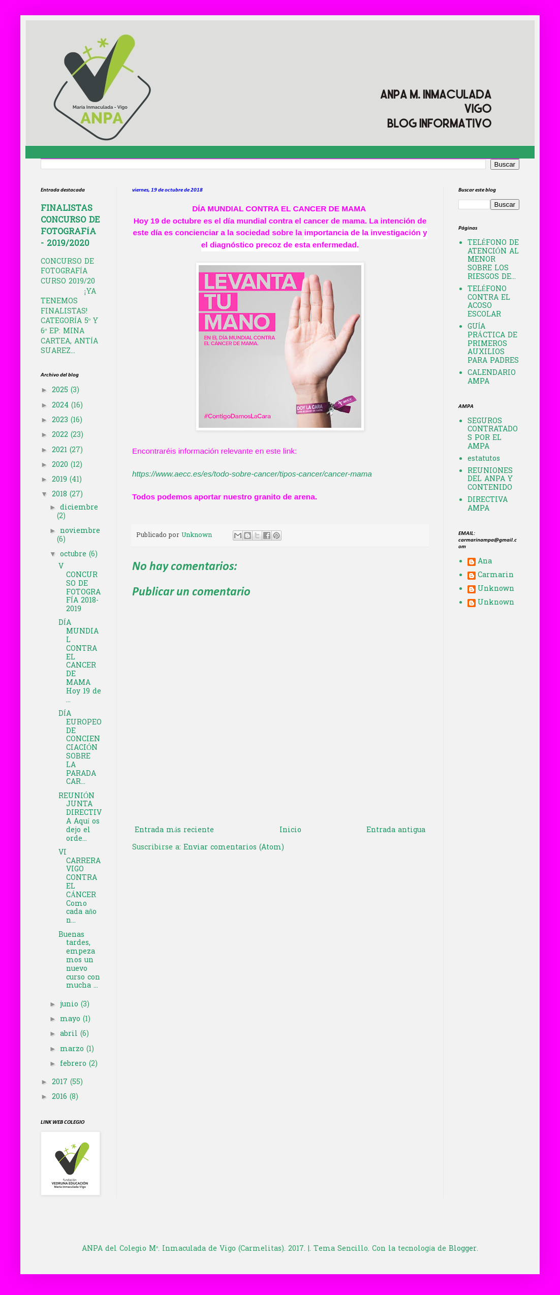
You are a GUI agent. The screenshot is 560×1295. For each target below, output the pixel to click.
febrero (74, 1064)
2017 (61, 1082)
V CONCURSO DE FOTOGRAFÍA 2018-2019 (79, 588)
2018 (61, 494)
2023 (61, 420)
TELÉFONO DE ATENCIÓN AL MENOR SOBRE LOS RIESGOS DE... (493, 260)
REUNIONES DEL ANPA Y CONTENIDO (490, 480)
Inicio (290, 830)
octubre (74, 554)
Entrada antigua (395, 830)
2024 (61, 405)
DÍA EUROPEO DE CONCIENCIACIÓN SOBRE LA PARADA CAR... (80, 748)
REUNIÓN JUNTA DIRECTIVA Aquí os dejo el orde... (80, 817)
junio (70, 1004)
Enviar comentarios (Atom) (233, 847)
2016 (61, 1097)
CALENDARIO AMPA (492, 377)
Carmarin (496, 576)
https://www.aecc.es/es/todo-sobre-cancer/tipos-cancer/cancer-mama (252, 473)
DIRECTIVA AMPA (488, 504)
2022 (61, 435)
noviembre (80, 531)
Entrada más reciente (174, 830)
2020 (61, 465)
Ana (485, 562)
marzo (73, 1049)
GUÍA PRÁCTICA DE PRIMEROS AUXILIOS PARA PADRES (493, 344)
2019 (61, 480)
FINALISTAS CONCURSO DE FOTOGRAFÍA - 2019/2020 (70, 226)
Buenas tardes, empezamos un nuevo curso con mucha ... (79, 961)
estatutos (484, 459)
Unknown (496, 589)
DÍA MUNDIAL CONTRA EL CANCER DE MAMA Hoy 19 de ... (79, 661)
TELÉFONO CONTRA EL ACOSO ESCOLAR (489, 302)
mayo (71, 1019)
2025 (61, 390)
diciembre (79, 507)
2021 (61, 450)
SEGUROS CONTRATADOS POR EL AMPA (493, 434)
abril (70, 1034)
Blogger (463, 1249)
